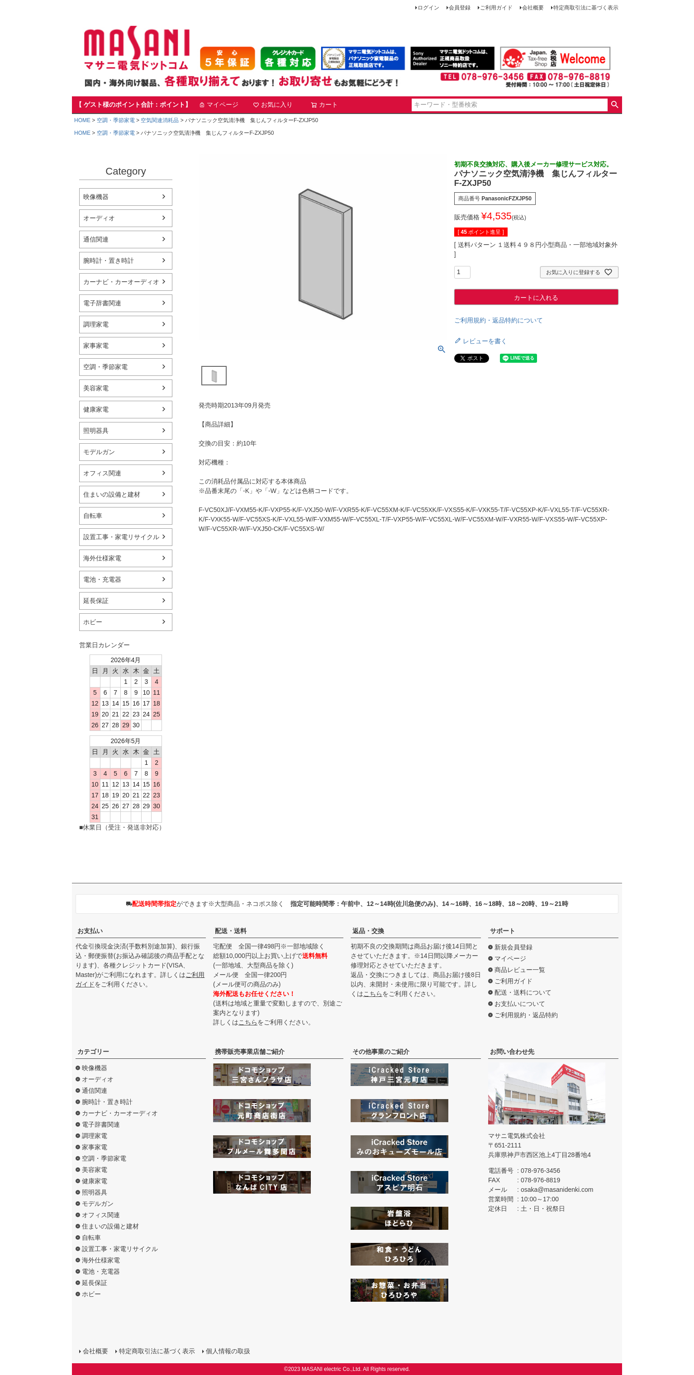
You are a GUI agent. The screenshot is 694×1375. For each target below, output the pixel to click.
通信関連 (96, 239)
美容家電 (96, 388)
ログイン (428, 8)
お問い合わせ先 (512, 1051)
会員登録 (460, 8)
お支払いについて (519, 1003)
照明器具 (96, 430)
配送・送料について (522, 992)
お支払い (90, 930)
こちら (247, 1022)
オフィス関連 (102, 473)
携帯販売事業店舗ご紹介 (250, 1051)
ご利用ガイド (496, 8)
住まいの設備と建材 (111, 494)
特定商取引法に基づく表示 (585, 8)
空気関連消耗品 (160, 120)
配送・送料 (231, 930)
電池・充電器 (102, 579)
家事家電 (96, 345)
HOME (82, 120)
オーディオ (99, 218)
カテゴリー (93, 1051)
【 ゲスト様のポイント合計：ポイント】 (133, 104)
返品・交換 (368, 930)
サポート (502, 930)
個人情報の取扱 (228, 1351)
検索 (615, 105)
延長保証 (96, 600)
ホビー (92, 622)
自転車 (92, 515)
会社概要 (533, 8)
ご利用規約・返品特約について (498, 320)
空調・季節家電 (116, 120)
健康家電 (96, 409)
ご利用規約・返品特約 (526, 1015)
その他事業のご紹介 (380, 1051)
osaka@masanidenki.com (557, 1189)
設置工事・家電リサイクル (121, 537)
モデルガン (99, 451)
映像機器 (96, 196)
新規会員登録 (513, 947)
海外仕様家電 (102, 558)
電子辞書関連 (102, 303)
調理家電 (96, 324)
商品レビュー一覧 (519, 969)
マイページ (218, 104)
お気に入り (273, 104)
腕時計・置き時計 (108, 260)
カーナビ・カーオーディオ (121, 281)
